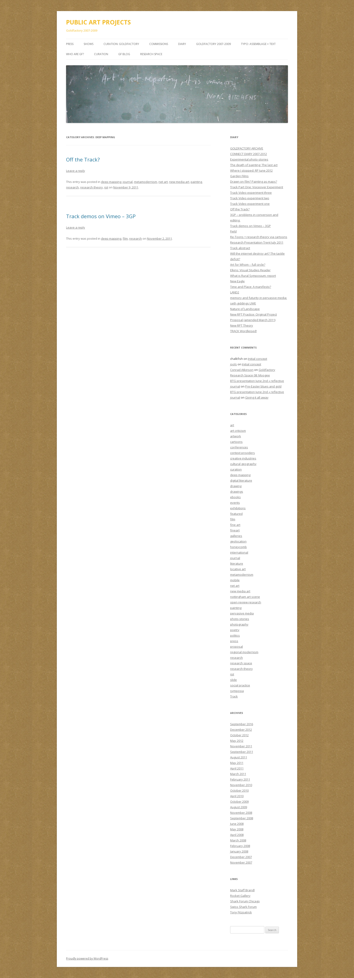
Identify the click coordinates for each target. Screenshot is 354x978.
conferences (239, 447)
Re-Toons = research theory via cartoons (258, 237)
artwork (235, 436)
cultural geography (243, 464)
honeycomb (238, 547)
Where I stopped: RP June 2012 (251, 170)
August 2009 (238, 807)
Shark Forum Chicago (245, 901)
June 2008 (237, 824)
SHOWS (88, 44)
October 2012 (239, 735)
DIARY (182, 44)
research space (241, 663)
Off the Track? (83, 159)
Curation (101, 54)
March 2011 (238, 774)
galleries (236, 536)
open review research (245, 602)
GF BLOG (124, 54)
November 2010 (241, 785)
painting (196, 182)
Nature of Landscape (245, 309)
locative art (238, 569)
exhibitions (238, 508)
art (232, 425)
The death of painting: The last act (254, 165)
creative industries (243, 458)
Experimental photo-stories (249, 159)
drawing (235, 486)
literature (236, 563)
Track (234, 696)
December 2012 (241, 730)
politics (235, 635)
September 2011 (241, 752)
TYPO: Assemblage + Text (258, 44)
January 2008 (239, 851)
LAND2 (234, 292)
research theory (91, 187)
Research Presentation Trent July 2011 (256, 242)
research (72, 187)
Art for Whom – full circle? (247, 264)
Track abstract (240, 248)
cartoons (236, 442)
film (125, 238)
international (239, 552)
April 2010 (237, 796)
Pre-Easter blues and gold (263, 386)
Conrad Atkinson (241, 370)
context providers (242, 453)
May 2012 (236, 741)
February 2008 (240, 846)
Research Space (151, 54)
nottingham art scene (245, 597)
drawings (236, 491)
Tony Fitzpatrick (241, 912)
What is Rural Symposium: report (253, 276)
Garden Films (239, 176)
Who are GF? (75, 54)
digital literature (241, 480)
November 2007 (241, 862)
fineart (235, 530)
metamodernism (145, 182)
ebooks (235, 497)
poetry (234, 630)
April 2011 (237, 768)
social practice (240, 685)
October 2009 (239, 801)
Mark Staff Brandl (242, 890)
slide (233, 680)
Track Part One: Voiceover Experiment (256, 187)
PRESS (69, 44)
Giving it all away (257, 397)
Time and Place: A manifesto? (250, 287)
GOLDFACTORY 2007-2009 (213, 44)
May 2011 (236, 763)
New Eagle (237, 281)
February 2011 (240, 779)
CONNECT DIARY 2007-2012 (248, 154)
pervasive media (242, 613)
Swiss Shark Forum (243, 907)
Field (233, 231)
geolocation (238, 541)
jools (233, 364)
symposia (237, 691)
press (234, 641)
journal (128, 182)
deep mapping (111, 182)
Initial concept (257, 359)
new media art (179, 182)
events (235, 503)
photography (239, 624)
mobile (235, 580)
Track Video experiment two (249, 198)
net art (163, 182)
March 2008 (238, 840)
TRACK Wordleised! (243, 331)
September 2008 (241, 818)
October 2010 (239, 790)
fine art (235, 525)
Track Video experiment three (251, 193)
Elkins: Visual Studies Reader (250, 270)
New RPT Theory (241, 325)
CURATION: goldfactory (121, 44)
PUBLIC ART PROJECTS (98, 22)
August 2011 (238, 757)
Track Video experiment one (250, 204)
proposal (236, 646)
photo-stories (239, 619)
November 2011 (241, 746)
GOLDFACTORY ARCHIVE (246, 148)
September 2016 (241, 724)
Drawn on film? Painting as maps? (253, 181)
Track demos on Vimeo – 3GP (101, 216)
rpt (106, 187)
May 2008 (236, 829)
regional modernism (244, 652)
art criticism (238, 431)
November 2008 (241, 813)
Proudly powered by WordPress (87, 958)
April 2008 (237, 835)
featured (236, 514)
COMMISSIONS (158, 44)
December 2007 (241, 857)
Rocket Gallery (240, 896)
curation (236, 469)
